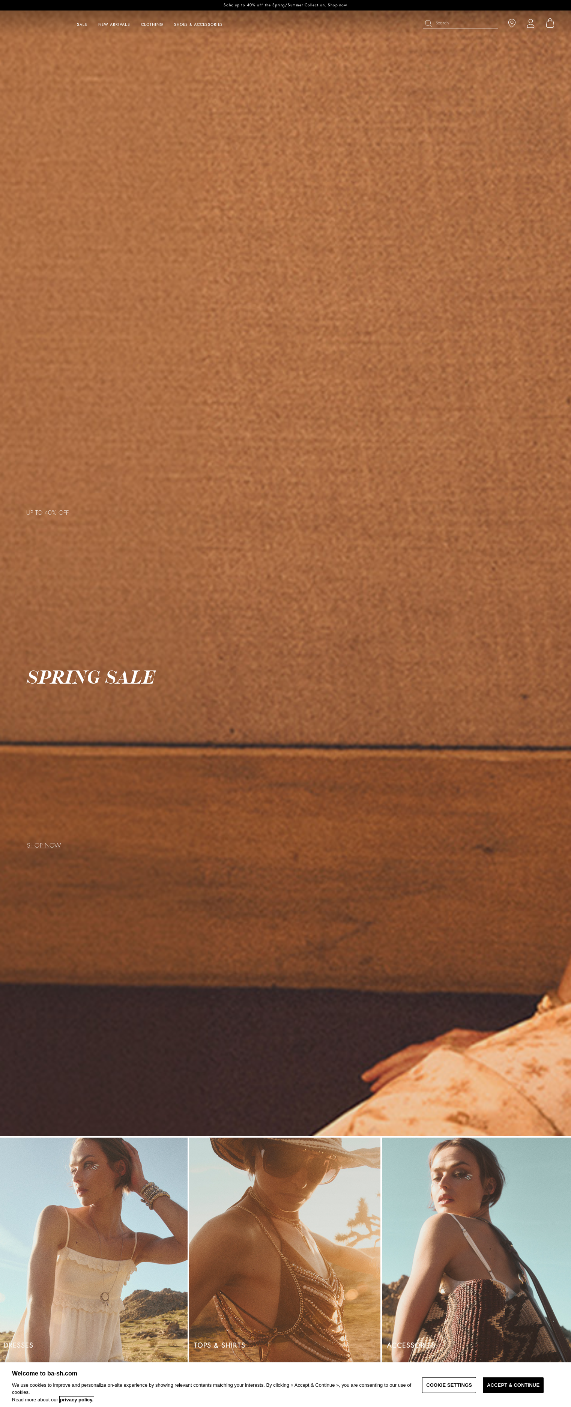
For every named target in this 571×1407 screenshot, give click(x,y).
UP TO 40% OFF (47, 513)
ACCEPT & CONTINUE (513, 1385)
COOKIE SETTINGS (449, 1385)
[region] (285, 1384)
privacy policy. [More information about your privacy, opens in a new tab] (76, 1399)
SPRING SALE (91, 678)
